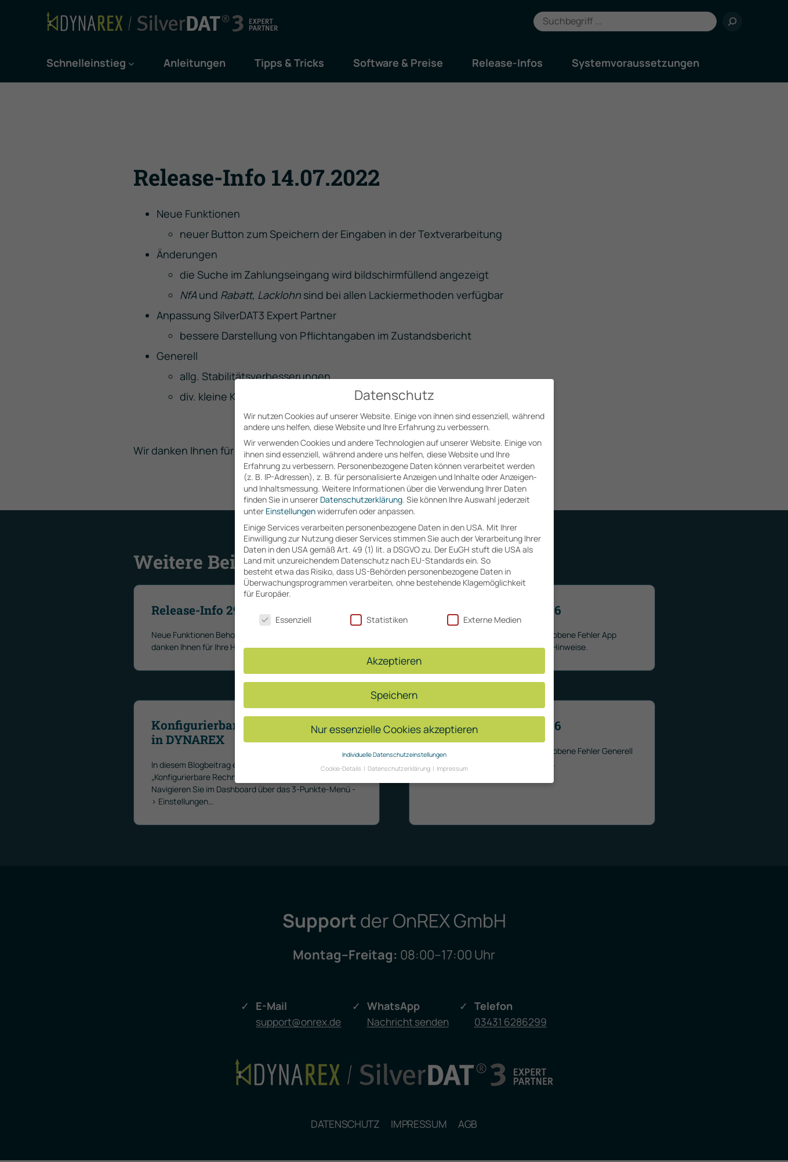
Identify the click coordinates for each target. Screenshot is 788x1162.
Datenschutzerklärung (361, 493)
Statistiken (379, 613)
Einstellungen (290, 504)
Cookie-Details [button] (341, 762)
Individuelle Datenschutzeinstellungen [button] (394, 748)
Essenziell (285, 613)
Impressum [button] (452, 762)
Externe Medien (484, 613)
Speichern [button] (394, 688)
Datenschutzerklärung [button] (399, 762)
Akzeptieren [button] (394, 654)
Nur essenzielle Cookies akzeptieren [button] (394, 722)
